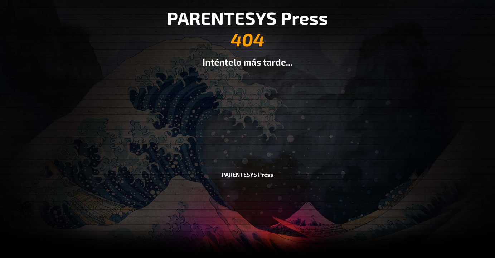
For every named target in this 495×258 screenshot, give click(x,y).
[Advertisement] (247, 114)
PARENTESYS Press (247, 174)
